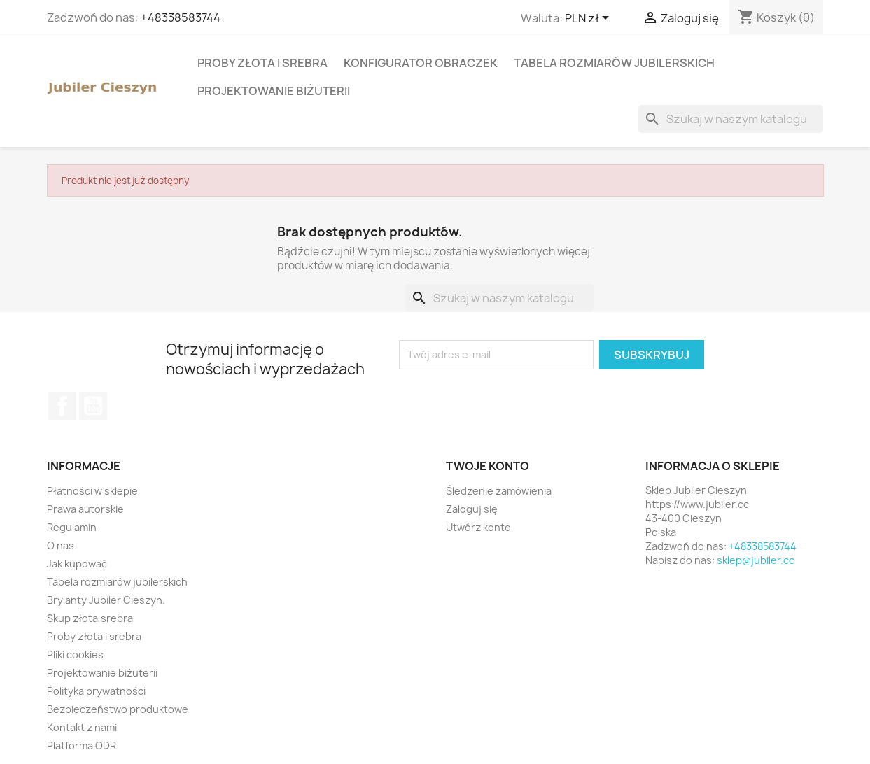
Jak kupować (77, 563)
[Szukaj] (730, 119)
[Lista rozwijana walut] (589, 18)
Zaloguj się (472, 509)
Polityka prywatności (96, 691)
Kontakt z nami (82, 727)
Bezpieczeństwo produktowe (117, 709)
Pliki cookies (75, 654)
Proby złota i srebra (262, 63)
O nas (60, 545)
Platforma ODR (81, 745)
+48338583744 (180, 17)
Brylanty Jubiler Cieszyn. (106, 600)
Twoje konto (487, 466)
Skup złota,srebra (90, 618)
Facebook (62, 406)
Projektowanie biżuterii (273, 91)
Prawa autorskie (85, 509)
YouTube (93, 406)
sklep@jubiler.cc (755, 560)
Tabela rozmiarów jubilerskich (614, 63)
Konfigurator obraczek (421, 63)
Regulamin (72, 527)
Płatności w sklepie (92, 490)
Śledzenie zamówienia (499, 490)
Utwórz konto (478, 527)
